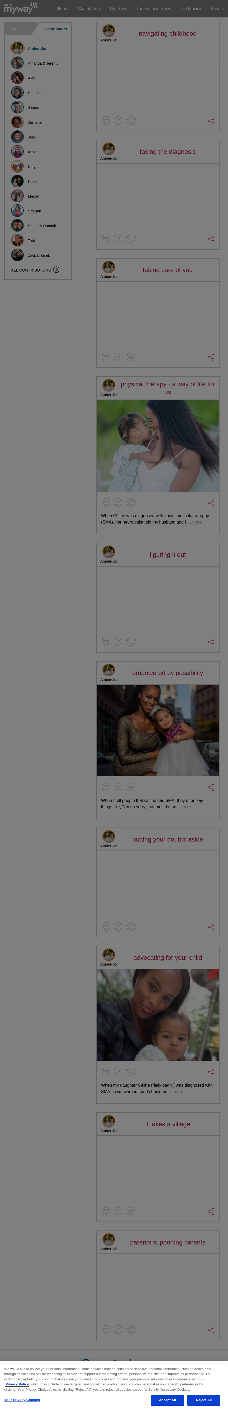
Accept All (167, 1400)
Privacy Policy (17, 1384)
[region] (114, 1386)
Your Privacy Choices (22, 1400)
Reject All (204, 1400)
